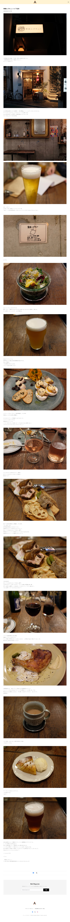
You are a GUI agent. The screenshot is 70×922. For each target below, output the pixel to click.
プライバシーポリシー (29, 908)
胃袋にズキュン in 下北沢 (11, 8)
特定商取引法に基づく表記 (40, 908)
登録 (46, 889)
